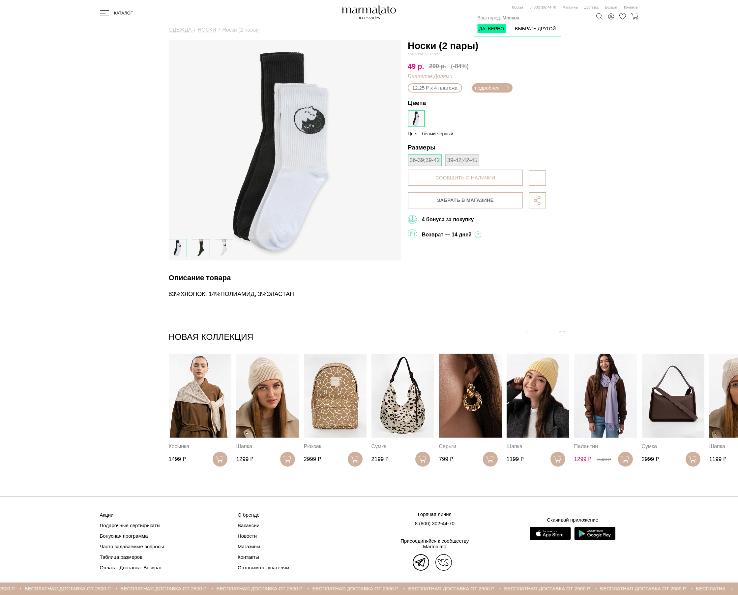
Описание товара (200, 278)
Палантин (586, 446)
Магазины (570, 7)
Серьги (447, 446)
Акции (107, 515)
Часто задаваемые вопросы (132, 546)
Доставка (591, 7)
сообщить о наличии (465, 177)
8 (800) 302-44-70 (543, 7)
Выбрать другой (535, 28)
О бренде (249, 515)
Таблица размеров (121, 557)
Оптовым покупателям (263, 567)
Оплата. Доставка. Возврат (131, 567)
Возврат (611, 7)
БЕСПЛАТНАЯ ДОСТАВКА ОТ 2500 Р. (84, 588)
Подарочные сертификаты (130, 525)
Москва (517, 7)
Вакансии (248, 525)
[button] (562, 338)
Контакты (631, 7)
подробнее (492, 88)
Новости (247, 536)
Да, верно (491, 28)
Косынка (179, 446)
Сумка (379, 446)
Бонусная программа (124, 536)
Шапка (244, 446)
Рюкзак (312, 446)
